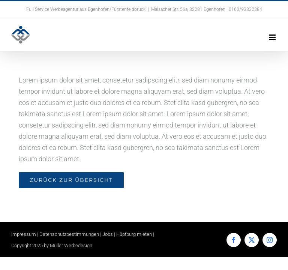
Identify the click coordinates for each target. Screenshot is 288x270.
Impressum (23, 234)
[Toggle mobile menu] (273, 37)
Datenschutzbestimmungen (69, 234)
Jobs (107, 234)
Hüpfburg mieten (134, 234)
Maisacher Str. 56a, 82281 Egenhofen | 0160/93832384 (206, 9)
